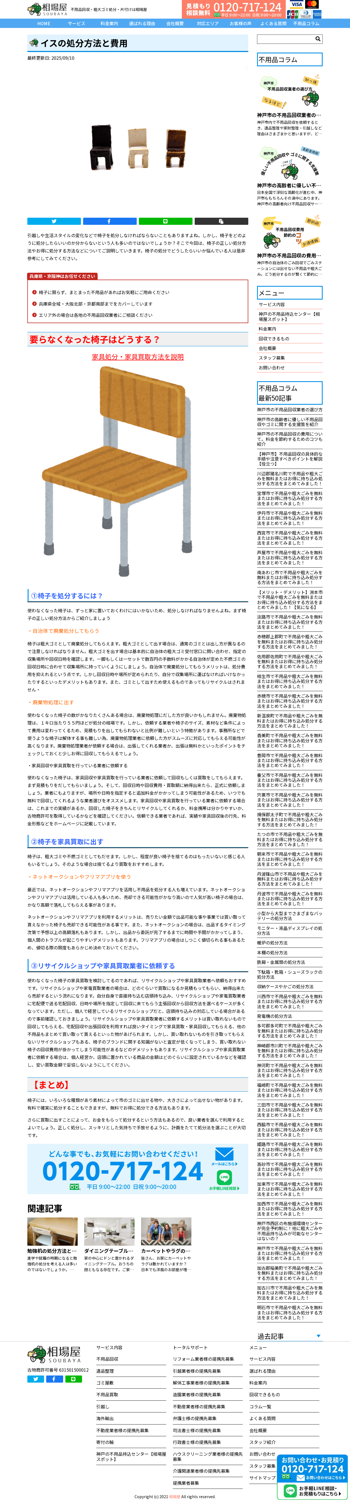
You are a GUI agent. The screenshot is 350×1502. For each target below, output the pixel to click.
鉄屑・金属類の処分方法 (281, 962)
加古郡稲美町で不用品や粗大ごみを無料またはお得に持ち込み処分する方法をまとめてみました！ (290, 1273)
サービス (76, 23)
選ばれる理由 (142, 23)
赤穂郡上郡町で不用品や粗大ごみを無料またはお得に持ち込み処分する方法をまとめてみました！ (290, 641)
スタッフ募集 (272, 357)
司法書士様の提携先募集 (197, 1430)
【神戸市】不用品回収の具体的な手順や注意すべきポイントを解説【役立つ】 (290, 458)
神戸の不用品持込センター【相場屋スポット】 (289, 316)
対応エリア (208, 23)
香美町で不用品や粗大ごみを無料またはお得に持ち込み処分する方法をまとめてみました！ (290, 740)
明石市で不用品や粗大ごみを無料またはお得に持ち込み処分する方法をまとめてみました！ (290, 1312)
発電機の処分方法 (274, 1016)
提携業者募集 (186, 1483)
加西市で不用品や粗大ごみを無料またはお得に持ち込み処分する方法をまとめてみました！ (290, 1208)
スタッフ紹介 (262, 1442)
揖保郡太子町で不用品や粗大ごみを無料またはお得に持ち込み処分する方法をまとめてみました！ (290, 819)
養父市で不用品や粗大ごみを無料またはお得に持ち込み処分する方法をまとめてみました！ (290, 780)
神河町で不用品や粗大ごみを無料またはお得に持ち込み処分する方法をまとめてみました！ (290, 1070)
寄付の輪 (105, 1442)
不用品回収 (107, 1358)
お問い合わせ (272, 367)
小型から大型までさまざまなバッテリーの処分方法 (290, 915)
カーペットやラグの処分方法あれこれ (183, 1250)
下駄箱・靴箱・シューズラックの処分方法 (289, 974)
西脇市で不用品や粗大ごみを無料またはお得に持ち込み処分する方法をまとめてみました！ (290, 1129)
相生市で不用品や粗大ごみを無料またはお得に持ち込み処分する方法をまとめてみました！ (290, 681)
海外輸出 (105, 1418)
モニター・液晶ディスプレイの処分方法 (289, 930)
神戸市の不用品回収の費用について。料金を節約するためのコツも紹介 (290, 438)
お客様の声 (241, 23)
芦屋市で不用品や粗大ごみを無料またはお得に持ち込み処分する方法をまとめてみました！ (290, 557)
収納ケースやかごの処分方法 (285, 986)
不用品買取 (107, 1394)
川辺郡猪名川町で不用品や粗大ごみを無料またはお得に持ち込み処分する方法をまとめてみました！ (290, 478)
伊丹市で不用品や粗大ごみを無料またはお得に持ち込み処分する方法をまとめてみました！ (290, 518)
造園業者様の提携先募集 (197, 1394)
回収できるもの (274, 338)
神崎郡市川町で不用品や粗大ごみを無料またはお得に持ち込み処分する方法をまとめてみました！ (290, 1050)
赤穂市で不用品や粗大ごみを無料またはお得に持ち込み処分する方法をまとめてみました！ (290, 701)
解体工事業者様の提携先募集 (201, 1382)
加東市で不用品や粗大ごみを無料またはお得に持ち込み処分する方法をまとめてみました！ (290, 1189)
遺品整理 (105, 1371)
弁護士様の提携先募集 (195, 1418)
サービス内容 (272, 304)
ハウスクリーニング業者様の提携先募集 (208, 1456)
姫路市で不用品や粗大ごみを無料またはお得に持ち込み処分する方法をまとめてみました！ (290, 1149)
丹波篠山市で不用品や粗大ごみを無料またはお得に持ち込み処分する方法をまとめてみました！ (290, 879)
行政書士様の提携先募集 (197, 1442)
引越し (102, 1406)
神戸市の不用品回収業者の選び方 (290, 409)
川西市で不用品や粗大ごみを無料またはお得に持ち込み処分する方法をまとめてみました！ (290, 1001)
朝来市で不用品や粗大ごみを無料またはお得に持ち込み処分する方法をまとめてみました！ (290, 859)
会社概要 (175, 23)
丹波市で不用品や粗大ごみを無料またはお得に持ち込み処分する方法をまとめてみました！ (290, 898)
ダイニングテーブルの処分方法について (128, 1250)
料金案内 (109, 23)
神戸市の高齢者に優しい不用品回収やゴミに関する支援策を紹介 (290, 421)
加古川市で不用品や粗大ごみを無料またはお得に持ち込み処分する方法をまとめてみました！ (290, 1292)
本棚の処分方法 (272, 952)
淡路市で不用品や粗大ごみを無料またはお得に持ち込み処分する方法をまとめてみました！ (290, 621)
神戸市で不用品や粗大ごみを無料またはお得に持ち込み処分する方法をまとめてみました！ (290, 1253)
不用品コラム (306, 23)
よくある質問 (273, 23)
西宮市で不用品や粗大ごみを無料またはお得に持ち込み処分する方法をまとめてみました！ (290, 537)
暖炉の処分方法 (272, 942)
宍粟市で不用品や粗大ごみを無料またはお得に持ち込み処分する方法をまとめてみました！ (290, 799)
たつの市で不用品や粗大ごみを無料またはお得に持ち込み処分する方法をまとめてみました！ (290, 839)
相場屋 (174, 1496)
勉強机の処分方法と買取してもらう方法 (71, 1250)
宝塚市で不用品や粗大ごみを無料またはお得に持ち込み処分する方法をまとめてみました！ (290, 498)
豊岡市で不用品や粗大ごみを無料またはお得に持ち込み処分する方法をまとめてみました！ (290, 760)
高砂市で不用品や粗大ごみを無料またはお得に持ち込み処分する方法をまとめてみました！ (290, 1169)
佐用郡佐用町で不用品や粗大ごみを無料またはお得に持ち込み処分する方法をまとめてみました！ (290, 661)
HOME (43, 23)
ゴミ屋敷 (105, 1382)
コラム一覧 (260, 1406)
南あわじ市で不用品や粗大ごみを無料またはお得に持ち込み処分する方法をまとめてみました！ (290, 577)
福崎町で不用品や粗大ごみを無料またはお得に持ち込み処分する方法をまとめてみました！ (290, 1090)
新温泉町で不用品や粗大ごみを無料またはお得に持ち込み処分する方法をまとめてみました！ (290, 720)
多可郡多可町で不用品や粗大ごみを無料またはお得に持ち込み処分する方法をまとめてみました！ (290, 1030)
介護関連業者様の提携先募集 (201, 1470)
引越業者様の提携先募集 (197, 1371)
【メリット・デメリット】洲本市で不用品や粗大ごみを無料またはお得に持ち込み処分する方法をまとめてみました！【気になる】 (290, 599)
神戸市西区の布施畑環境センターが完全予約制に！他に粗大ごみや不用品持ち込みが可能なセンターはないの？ (290, 1231)
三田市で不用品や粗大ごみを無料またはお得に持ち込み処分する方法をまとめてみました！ (290, 1109)
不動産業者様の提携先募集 (122, 1430)
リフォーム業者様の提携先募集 (203, 1358)
